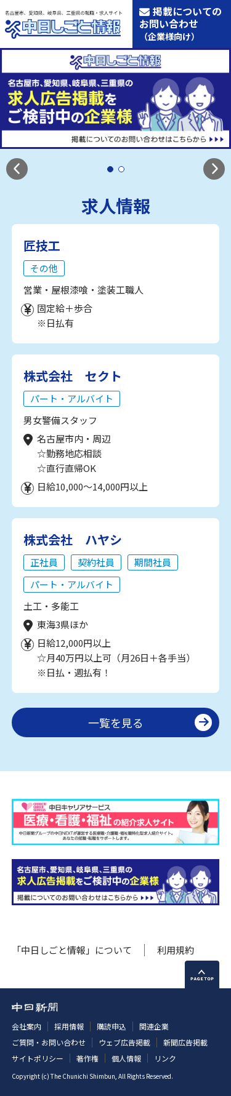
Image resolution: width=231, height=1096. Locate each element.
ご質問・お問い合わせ (49, 1042)
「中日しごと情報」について (72, 949)
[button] (17, 169)
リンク (165, 1058)
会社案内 (26, 1026)
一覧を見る (116, 722)
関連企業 (154, 1026)
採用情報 (69, 1026)
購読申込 (111, 1026)
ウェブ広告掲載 (124, 1042)
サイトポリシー (37, 1058)
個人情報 (126, 1058)
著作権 (87, 1058)
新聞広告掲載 (185, 1042)
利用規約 (175, 949)
